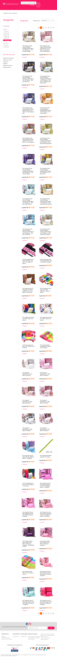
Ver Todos (7, 40)
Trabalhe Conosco (5, 637)
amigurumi (5, 61)
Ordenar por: (36, 20)
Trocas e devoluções (45, 638)
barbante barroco (7, 67)
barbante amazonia (7, 65)
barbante (5, 63)
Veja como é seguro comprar (47, 634)
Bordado (6, 13)
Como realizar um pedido (34, 636)
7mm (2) (6, 31)
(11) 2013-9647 (24, 636)
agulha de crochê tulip (8, 58)
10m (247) (7, 47)
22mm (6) (7, 36)
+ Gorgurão (24, 57)
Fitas (10, 13)
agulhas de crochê (7, 60)
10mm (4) (7, 33)
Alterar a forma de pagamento (48, 635)
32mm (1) (7, 38)
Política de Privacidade (6, 639)
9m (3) (6, 45)
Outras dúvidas (44, 639)
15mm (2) (7, 34)
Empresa (3, 636)
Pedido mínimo (44, 636)
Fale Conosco (16, 636)
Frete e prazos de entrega (34, 637)
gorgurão (14, 13)
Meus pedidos (31, 639)
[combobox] (48, 20)
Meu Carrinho (38, 5)
